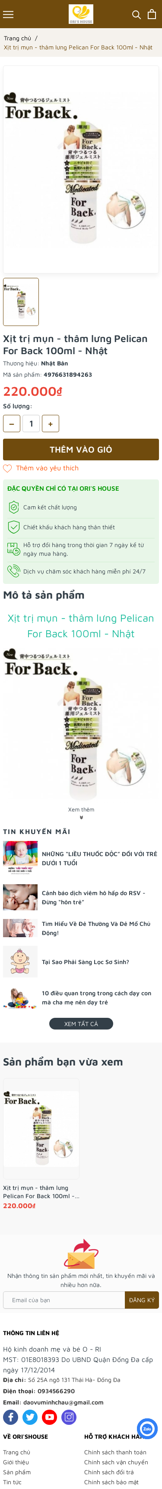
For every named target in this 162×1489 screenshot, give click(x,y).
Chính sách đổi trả (109, 1472)
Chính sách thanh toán (115, 1452)
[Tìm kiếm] (136, 14)
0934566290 (56, 1391)
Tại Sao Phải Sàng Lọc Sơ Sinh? (85, 961)
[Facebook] (10, 1417)
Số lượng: (17, 406)
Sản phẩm (17, 1472)
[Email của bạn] (81, 1300)
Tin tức (12, 1482)
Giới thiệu (16, 1462)
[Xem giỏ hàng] (152, 14)
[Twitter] (30, 1417)
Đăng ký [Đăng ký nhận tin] (142, 1299)
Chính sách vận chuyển (116, 1462)
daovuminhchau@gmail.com (63, 1402)
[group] (81, 169)
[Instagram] (68, 1417)
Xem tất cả (81, 1023)
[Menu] (8, 14)
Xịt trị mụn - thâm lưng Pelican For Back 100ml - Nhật (39, 1191)
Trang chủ (16, 1452)
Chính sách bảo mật (111, 1482)
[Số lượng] (31, 423)
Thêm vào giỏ (81, 449)
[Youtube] (49, 1417)
